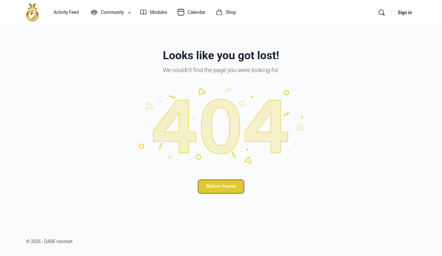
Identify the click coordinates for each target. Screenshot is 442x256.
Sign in (405, 12)
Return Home (221, 186)
